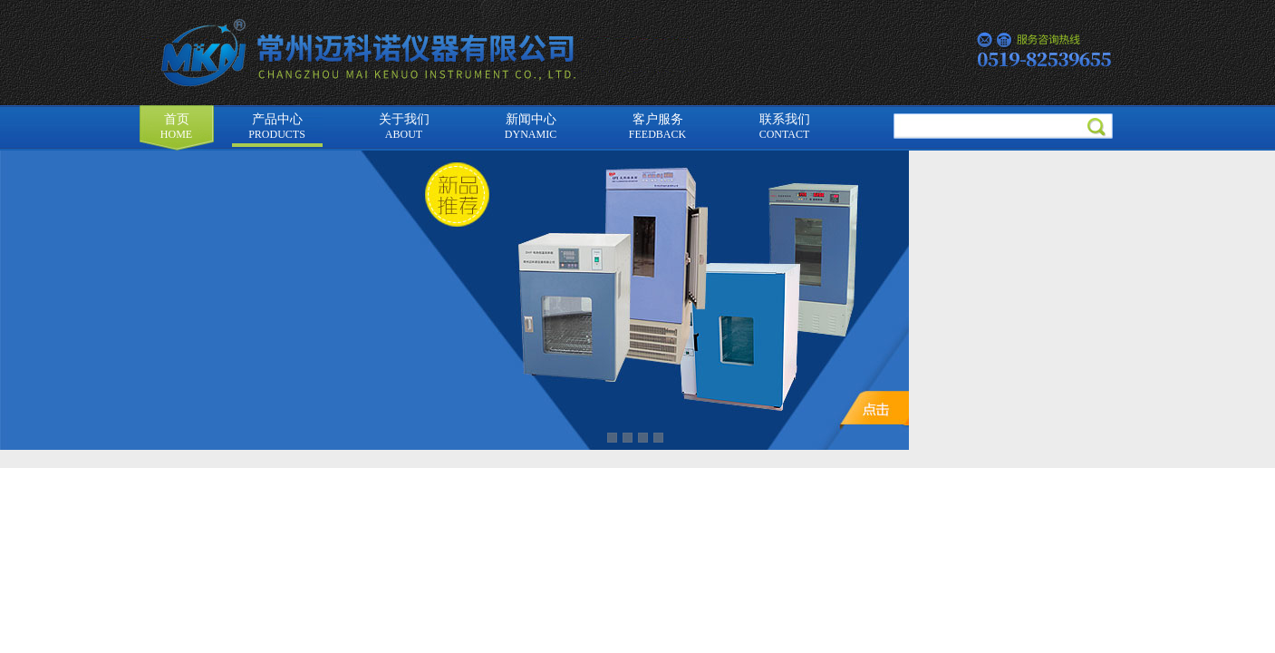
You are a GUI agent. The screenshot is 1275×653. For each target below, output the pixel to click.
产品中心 (276, 126)
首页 (176, 126)
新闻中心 (530, 126)
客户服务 (657, 126)
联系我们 (784, 126)
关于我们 (404, 126)
